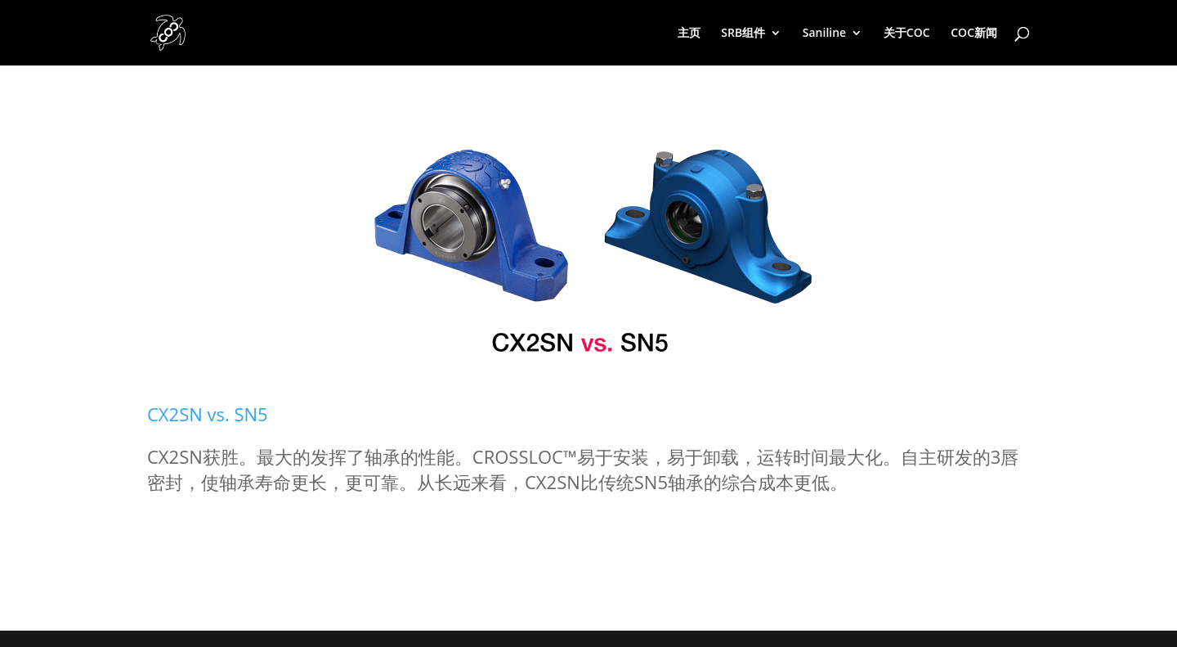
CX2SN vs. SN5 (207, 414)
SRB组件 (743, 33)
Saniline (824, 33)
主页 (689, 33)
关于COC (907, 33)
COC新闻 (974, 33)
